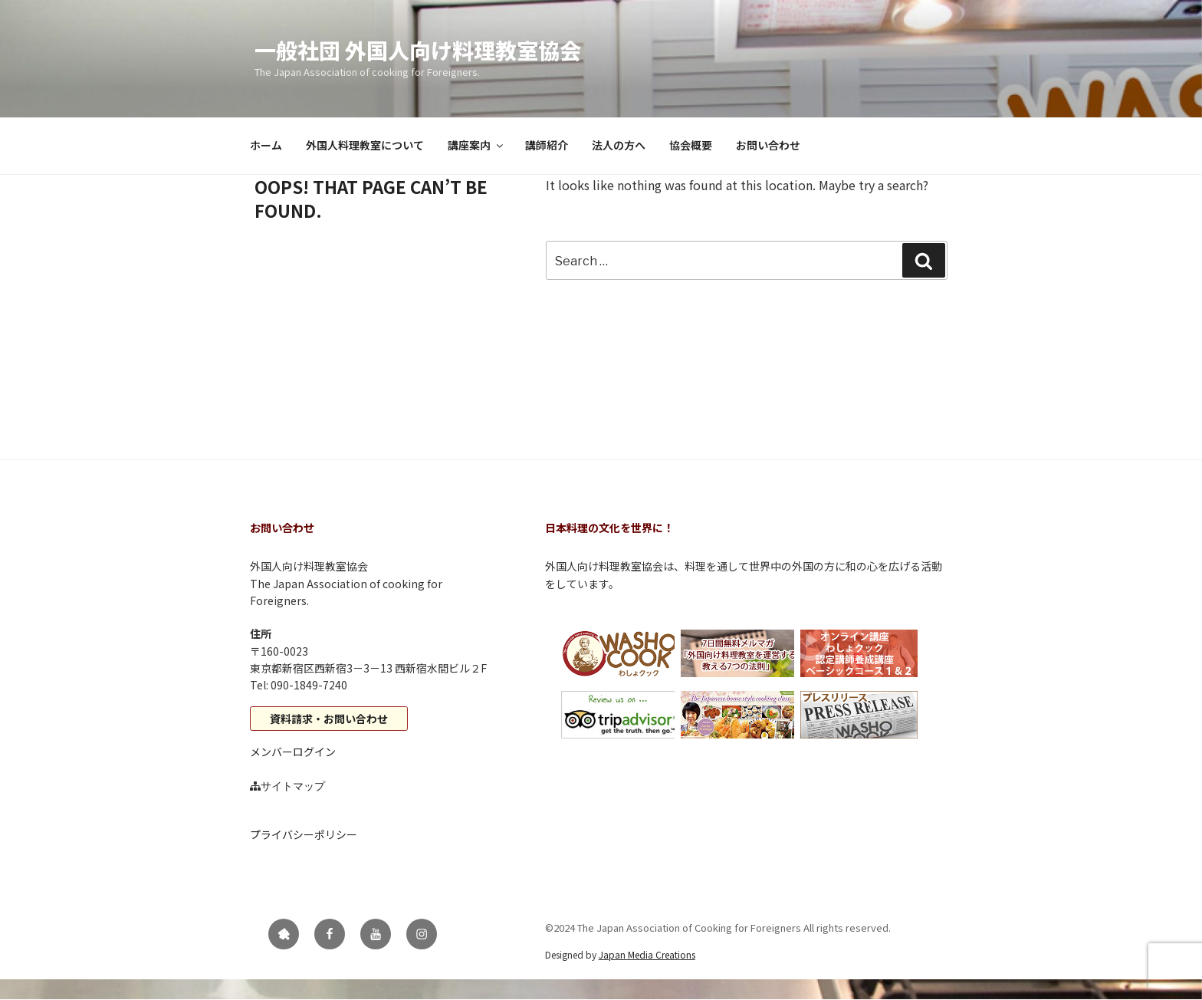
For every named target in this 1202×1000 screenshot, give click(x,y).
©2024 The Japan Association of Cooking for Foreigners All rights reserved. (718, 927)
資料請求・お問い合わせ (329, 718)
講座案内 (476, 145)
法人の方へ (618, 145)
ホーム (266, 145)
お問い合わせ (768, 145)
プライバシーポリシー (303, 834)
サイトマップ (293, 786)
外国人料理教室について (365, 145)
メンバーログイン (293, 751)
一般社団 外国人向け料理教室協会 (418, 50)
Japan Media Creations (647, 954)
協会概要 (690, 145)
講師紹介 (546, 145)
